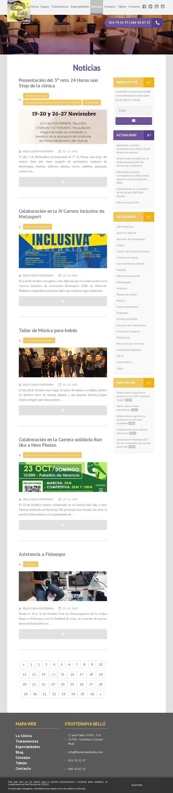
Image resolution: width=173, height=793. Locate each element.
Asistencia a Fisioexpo (42, 554)
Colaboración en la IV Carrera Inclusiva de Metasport (61, 214)
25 (72, 684)
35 (83, 694)
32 (54, 694)
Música (121, 300)
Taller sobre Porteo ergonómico (128, 408)
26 (82, 684)
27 (91, 684)
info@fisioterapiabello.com (85, 752)
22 (43, 684)
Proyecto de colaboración (131, 325)
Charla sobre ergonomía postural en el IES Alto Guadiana (131, 419)
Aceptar (137, 785)
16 (72, 674)
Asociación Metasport (37, 226)
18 (91, 674)
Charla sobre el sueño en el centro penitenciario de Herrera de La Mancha (133, 162)
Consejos (109, 6)
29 (25, 694)
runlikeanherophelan (129, 349)
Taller (120, 368)
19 (101, 674)
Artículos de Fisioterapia (131, 239)
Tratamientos (60, 6)
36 (92, 694)
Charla (120, 245)
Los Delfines (92, 102)
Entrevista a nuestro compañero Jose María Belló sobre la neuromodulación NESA (133, 177)
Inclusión (122, 288)
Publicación (123, 337)
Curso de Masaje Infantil (39, 340)
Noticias (96, 6)
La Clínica (32, 6)
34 (73, 694)
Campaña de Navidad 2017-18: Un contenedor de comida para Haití (134, 443)
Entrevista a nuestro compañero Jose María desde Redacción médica (133, 149)
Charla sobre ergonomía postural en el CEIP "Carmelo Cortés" (133, 396)
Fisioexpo (30, 564)
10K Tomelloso (125, 226)
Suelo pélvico (124, 362)
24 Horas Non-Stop (36, 95)
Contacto (134, 6)
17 (82, 674)
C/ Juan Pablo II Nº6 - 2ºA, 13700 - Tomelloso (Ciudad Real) (85, 739)
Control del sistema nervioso (133, 251)
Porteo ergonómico (128, 306)
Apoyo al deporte (126, 232)
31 (45, 694)
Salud (120, 355)
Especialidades (80, 6)
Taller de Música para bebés (48, 330)
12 (34, 674)
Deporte (121, 269)
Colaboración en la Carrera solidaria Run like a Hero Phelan (60, 442)
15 (63, 674)
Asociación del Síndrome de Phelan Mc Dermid (52, 102)
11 (24, 674)
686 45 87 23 (77, 769)
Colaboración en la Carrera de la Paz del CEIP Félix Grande (132, 192)
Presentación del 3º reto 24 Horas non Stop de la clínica (58, 83)
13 (43, 674)
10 (101, 664)
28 (101, 684)
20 (24, 684)
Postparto (122, 312)
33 (64, 694)
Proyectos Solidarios (128, 331)
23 (53, 684)
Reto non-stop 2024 (128, 202)
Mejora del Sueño (127, 294)
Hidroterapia (124, 282)
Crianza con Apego (127, 257)
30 (35, 694)
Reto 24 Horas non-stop (130, 343)
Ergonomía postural (128, 275)
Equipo (45, 6)
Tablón (122, 6)
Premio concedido (127, 318)
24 (63, 684)
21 (34, 684)
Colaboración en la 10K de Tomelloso (132, 431)
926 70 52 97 (77, 760)
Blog (19, 752)
